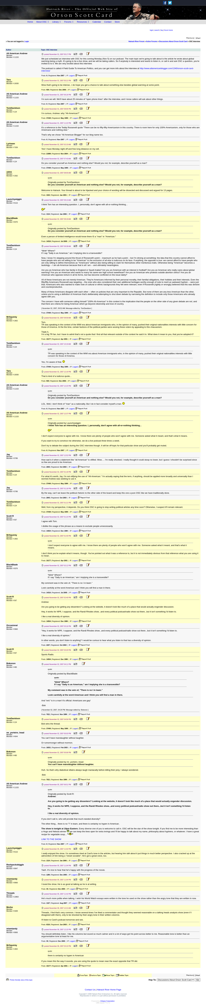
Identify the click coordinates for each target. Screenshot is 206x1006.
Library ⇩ (56, 22)
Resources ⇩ (83, 22)
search (156, 30)
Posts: (44, 76)
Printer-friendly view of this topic (19, 980)
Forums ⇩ (69, 22)
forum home (168, 30)
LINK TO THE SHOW (51, 839)
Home (30, 22)
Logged (71, 76)
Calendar (97, 22)
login (151, 30)
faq (162, 30)
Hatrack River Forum (136, 41)
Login (26, 41)
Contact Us (90, 989)
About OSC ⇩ (42, 22)
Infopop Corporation (107, 1001)
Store (117, 22)
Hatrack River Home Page (109, 989)
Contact (108, 22)
